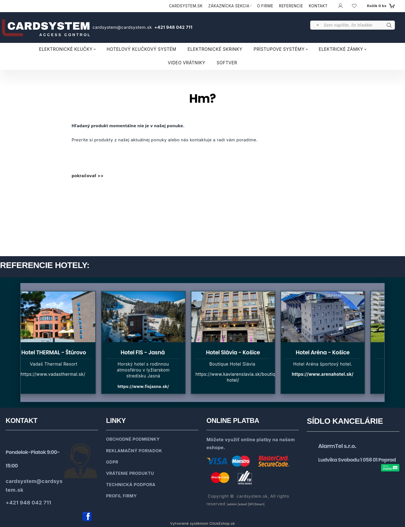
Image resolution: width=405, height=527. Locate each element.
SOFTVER (227, 62)
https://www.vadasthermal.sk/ (56, 374)
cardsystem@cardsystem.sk (123, 27)
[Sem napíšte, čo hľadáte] (359, 25)
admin (232, 504)
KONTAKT (318, 6)
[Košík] (380, 6)
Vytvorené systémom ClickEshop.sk (202, 523)
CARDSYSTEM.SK (186, 6)
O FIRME (265, 6)
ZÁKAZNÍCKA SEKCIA (229, 6)
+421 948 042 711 (172, 27)
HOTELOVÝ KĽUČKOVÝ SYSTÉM (141, 49)
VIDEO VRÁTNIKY (186, 62)
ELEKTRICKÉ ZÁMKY (341, 49)
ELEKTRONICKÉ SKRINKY (215, 49)
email (243, 504)
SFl (251, 504)
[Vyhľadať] (316, 25)
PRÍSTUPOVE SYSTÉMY (279, 49)
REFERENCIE (291, 6)
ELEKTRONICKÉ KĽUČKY (66, 49)
